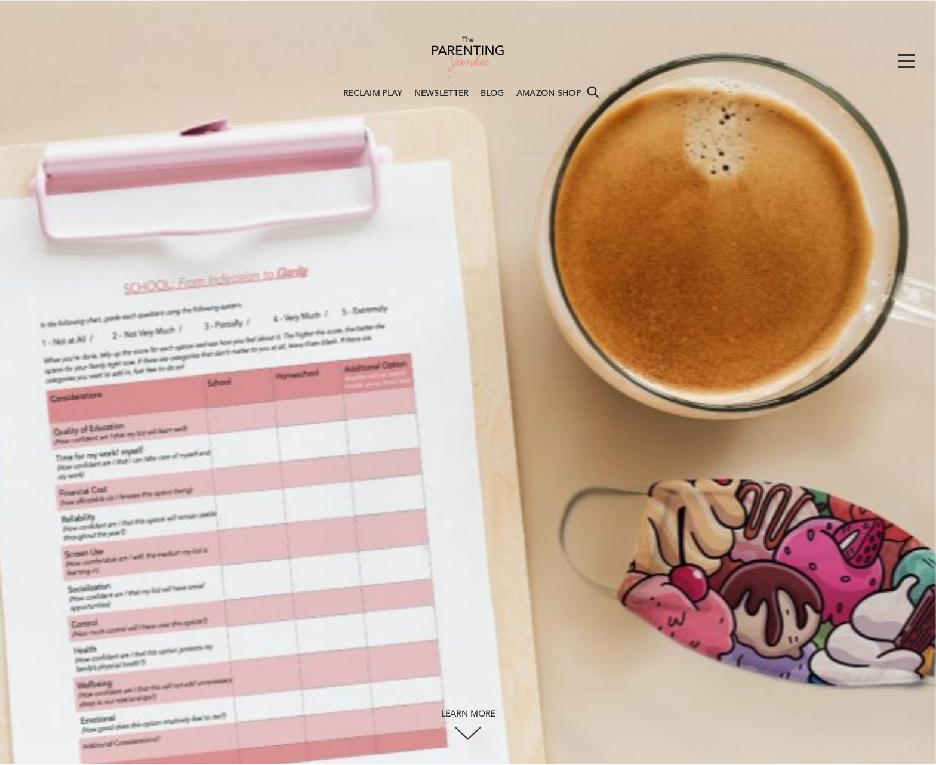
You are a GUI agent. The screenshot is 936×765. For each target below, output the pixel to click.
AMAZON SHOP (548, 94)
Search (593, 92)
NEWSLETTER (441, 94)
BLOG (492, 94)
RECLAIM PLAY (372, 94)
